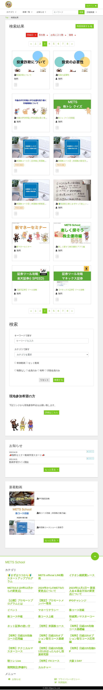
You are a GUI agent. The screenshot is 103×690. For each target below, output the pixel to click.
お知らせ (41, 12)
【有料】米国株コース (51, 626)
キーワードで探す (23, 336)
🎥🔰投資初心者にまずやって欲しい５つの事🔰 (76, 204)
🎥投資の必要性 (62, 75)
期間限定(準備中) (17, 667)
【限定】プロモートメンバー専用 (51, 602)
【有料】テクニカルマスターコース (20, 650)
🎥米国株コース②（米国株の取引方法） (73, 161)
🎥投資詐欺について (22, 75)
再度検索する (84, 26)
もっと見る (51, 470)
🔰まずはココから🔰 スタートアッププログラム (20, 578)
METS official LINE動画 (51, 577)
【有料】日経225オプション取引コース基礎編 (51, 639)
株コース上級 (46, 616)
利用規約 (61, 683)
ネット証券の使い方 (18, 626)
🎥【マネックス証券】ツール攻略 (70, 290)
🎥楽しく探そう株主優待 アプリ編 (70, 247)
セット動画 (33, 363)
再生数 (43, 35)
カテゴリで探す (22, 349)
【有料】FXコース (48, 661)
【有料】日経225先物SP (82, 650)
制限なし (21, 371)
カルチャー (44, 667)
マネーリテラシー (48, 610)
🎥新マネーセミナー (22, 247)
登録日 (31, 35)
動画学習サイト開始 (19, 462)
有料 (42, 371)
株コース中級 (15, 616)
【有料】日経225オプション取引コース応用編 (82, 639)
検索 (81, 12)
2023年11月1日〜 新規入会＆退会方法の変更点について (82, 591)
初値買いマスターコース (82, 618)
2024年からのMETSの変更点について (51, 590)
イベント (12, 610)
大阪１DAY (75, 661)
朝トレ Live (14, 661)
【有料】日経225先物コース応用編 (19, 638)
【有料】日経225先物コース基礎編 (81, 628)
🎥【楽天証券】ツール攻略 (25, 290)
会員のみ (32, 371)
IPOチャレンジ (77, 600)
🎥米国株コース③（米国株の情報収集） (31, 204)
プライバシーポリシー (68, 679)
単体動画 (21, 363)
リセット (44, 380)
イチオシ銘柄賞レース (82, 575)
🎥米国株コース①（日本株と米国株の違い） (33, 161)
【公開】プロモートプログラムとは (20, 602)
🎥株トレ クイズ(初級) (65, 118)
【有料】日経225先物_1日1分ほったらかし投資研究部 (51, 651)
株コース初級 (76, 610)
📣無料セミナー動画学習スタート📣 (27, 455)
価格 (72, 35)
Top (6, 18)
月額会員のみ (53, 371)
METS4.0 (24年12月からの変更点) (20, 590)
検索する (58, 380)
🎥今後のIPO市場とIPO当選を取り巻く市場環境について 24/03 (40, 118)
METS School (15, 562)
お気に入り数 (58, 35)
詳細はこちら (51, 413)
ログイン (91, 6)
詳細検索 (92, 12)
